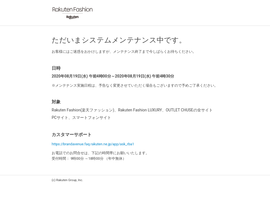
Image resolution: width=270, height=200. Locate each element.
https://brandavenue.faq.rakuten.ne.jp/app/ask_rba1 (93, 144)
